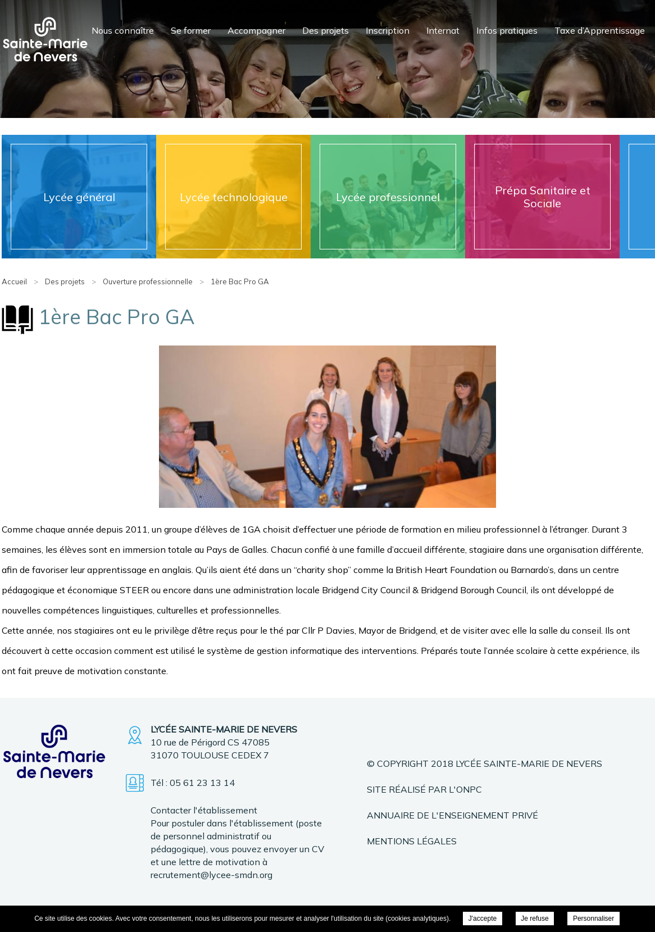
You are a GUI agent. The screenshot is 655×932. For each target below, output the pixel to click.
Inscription (388, 30)
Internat (443, 30)
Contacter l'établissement (204, 810)
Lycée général (79, 197)
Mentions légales (412, 841)
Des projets (325, 30)
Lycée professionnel (388, 197)
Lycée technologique (234, 197)
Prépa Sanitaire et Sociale (542, 196)
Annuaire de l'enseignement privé (452, 815)
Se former (191, 30)
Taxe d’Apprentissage (599, 30)
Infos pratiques (507, 30)
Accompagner (256, 30)
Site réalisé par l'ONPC (424, 789)
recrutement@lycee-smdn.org (211, 874)
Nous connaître (123, 30)
